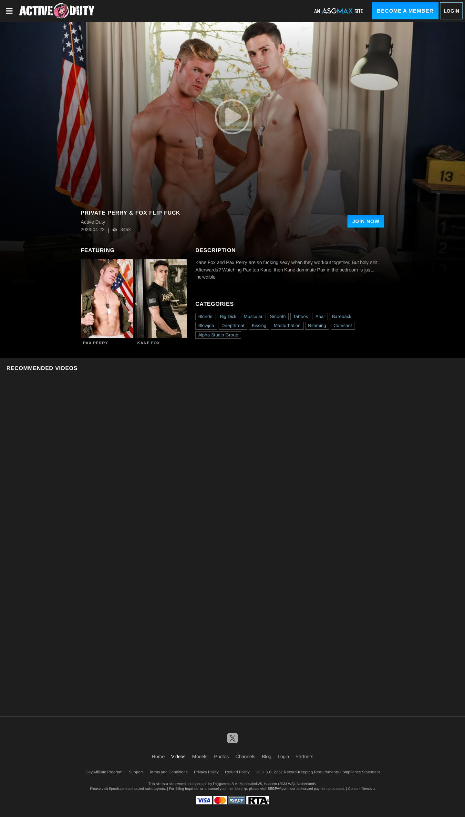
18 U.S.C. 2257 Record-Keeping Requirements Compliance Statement (318, 772)
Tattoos (300, 316)
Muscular (253, 316)
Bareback (341, 316)
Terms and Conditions (168, 772)
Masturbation (287, 325)
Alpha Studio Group (218, 334)
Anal (320, 316)
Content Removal (361, 788)
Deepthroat (233, 325)
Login (451, 11)
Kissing (259, 325)
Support (136, 772)
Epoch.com (118, 788)
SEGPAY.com (277, 788)
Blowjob (206, 325)
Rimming (317, 325)
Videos (178, 756)
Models (200, 756)
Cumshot (343, 325)
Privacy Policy (206, 772)
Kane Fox (148, 343)
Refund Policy (237, 772)
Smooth (278, 316)
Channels (245, 756)
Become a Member (405, 11)
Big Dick (228, 316)
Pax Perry (95, 343)
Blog (266, 756)
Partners (304, 756)
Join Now (365, 221)
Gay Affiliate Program (104, 772)
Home (158, 756)
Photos (221, 756)
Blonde (205, 316)
